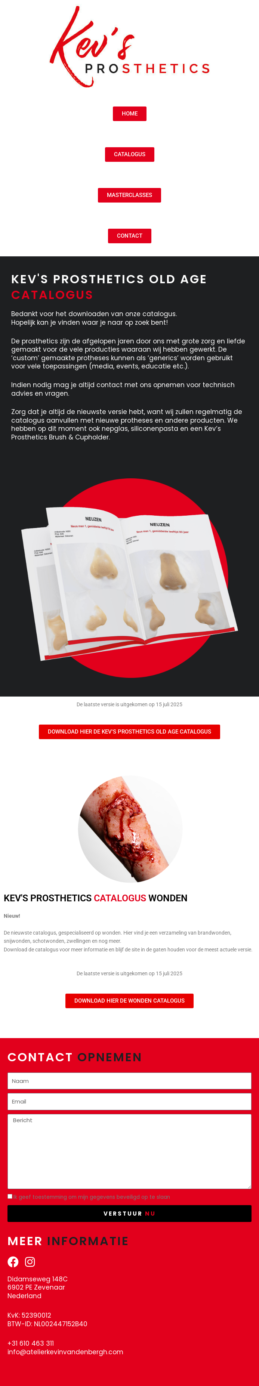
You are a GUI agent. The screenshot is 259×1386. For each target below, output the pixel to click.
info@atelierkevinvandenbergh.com (65, 1352)
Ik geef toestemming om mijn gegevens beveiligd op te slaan (91, 1197)
